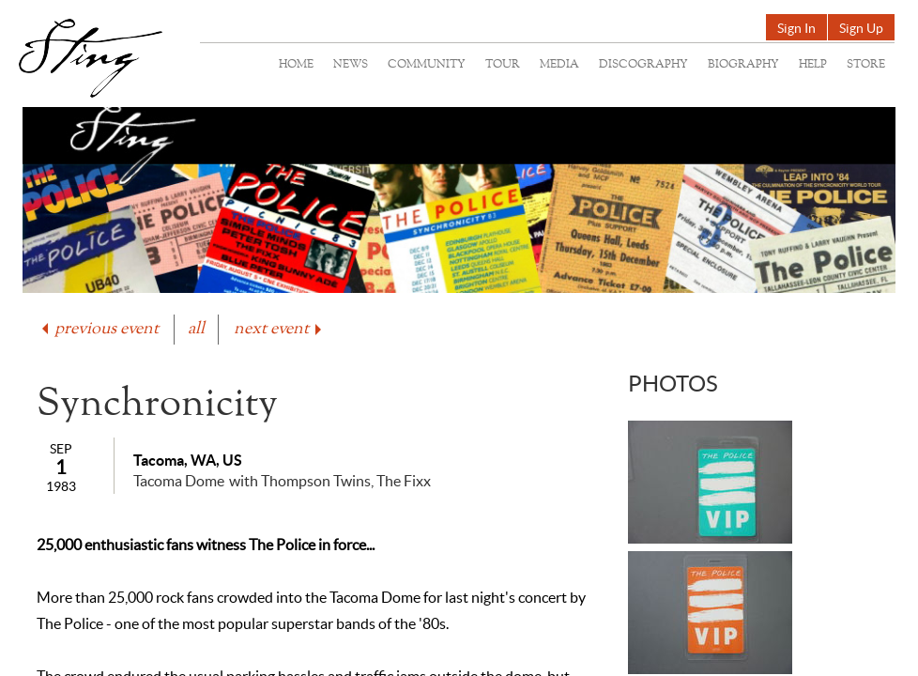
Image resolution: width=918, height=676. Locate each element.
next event (279, 329)
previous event (98, 329)
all (196, 329)
